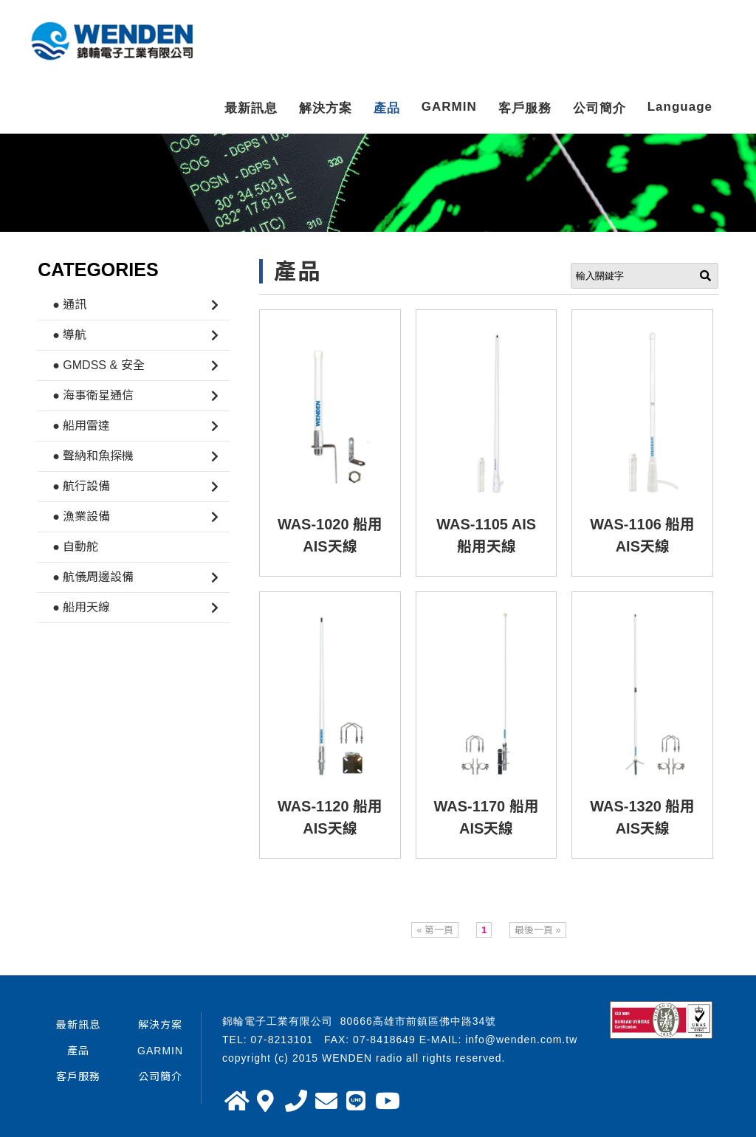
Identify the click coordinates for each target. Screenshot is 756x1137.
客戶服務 (524, 108)
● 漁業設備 (81, 516)
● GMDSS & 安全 (98, 365)
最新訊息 (251, 108)
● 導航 (69, 335)
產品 (387, 108)
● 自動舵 (75, 546)
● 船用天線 (81, 607)
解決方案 (325, 108)
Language (679, 107)
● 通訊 (69, 304)
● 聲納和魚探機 (93, 456)
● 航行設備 (81, 486)
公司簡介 (599, 108)
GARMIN (449, 107)
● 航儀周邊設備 (93, 577)
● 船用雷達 (81, 425)
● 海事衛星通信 (93, 395)
